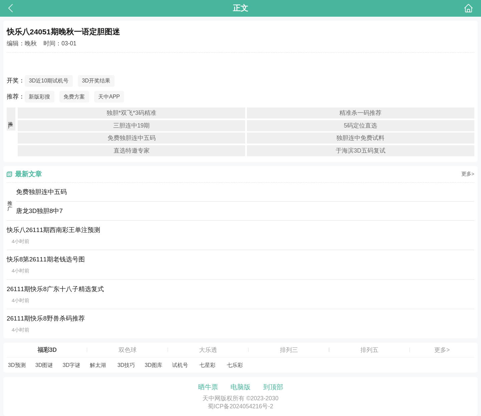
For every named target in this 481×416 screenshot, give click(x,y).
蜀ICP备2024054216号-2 (240, 406)
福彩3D (47, 350)
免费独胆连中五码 (132, 138)
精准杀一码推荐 (360, 113)
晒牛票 (208, 387)
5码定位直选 (360, 125)
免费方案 (74, 96)
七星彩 (207, 365)
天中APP (109, 96)
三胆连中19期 (131, 125)
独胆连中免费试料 (360, 138)
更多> (467, 174)
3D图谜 (44, 365)
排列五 (369, 350)
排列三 (289, 350)
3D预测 (17, 365)
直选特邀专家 (132, 150)
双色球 (128, 350)
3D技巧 (126, 365)
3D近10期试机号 (48, 80)
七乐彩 (235, 365)
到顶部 (273, 387)
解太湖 (98, 365)
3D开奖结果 (96, 80)
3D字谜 (72, 365)
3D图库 (153, 365)
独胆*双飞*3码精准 (131, 113)
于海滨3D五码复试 (360, 150)
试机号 (180, 365)
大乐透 (208, 350)
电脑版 (240, 387)
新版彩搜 (39, 96)
